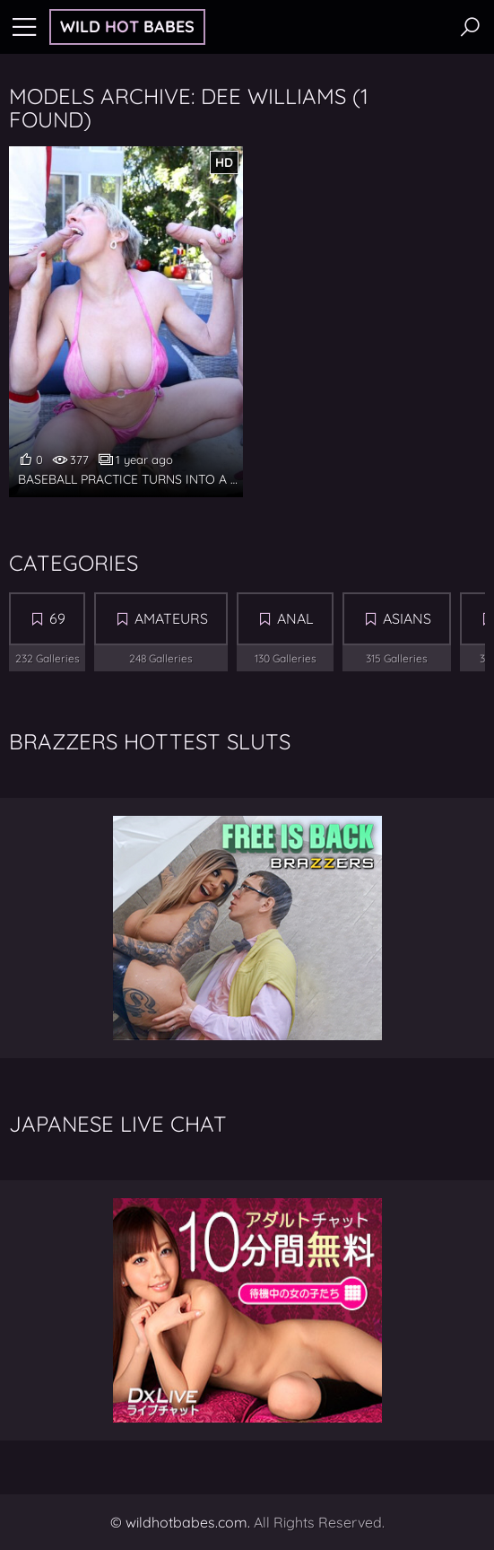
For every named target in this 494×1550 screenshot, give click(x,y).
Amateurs (171, 618)
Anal (295, 618)
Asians (407, 618)
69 (57, 618)
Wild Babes (127, 26)
